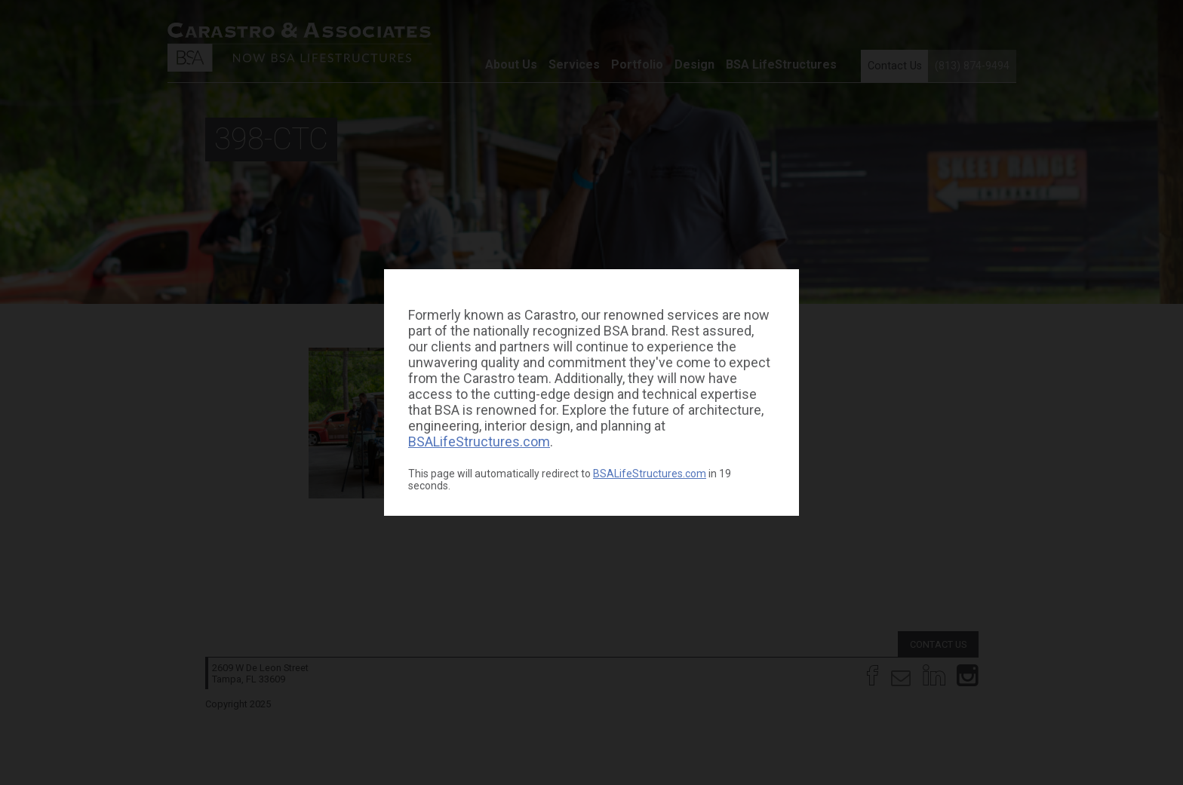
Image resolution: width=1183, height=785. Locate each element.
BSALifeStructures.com (479, 441)
